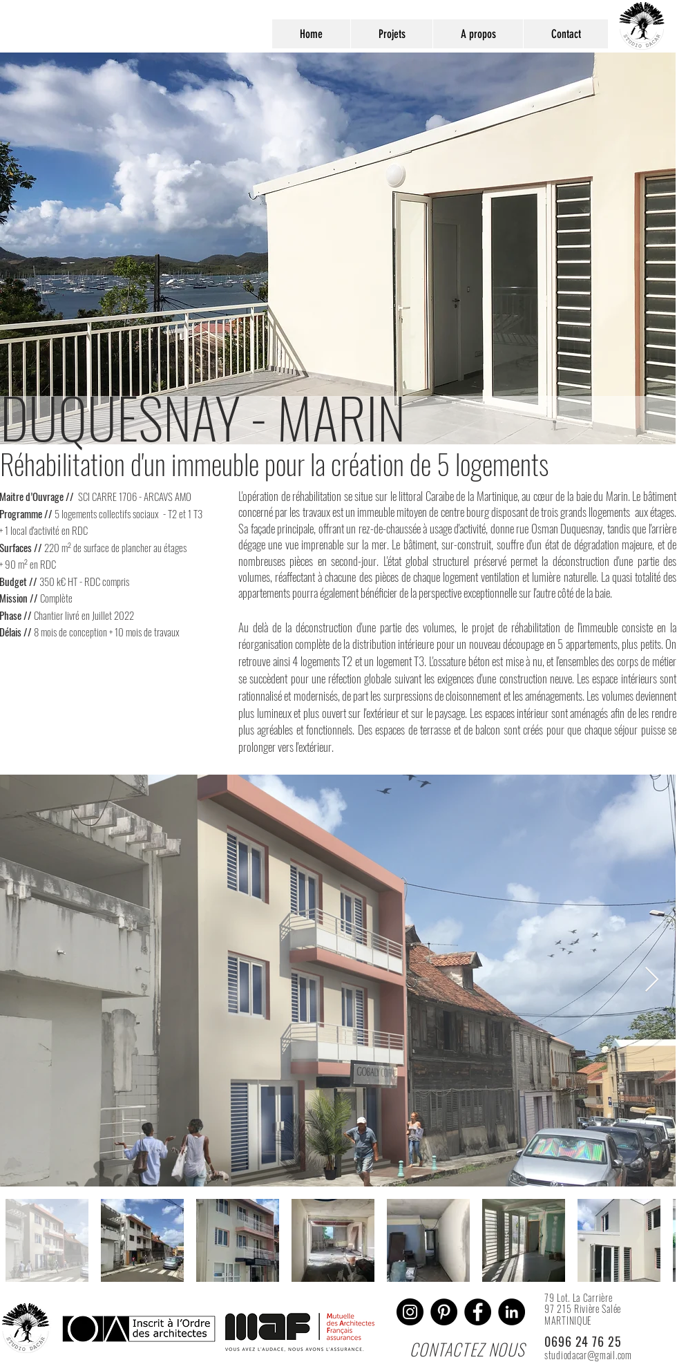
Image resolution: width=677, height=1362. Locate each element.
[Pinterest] (443, 1311)
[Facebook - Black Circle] (477, 1311)
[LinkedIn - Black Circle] (511, 1311)
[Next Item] (652, 980)
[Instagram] (410, 1311)
